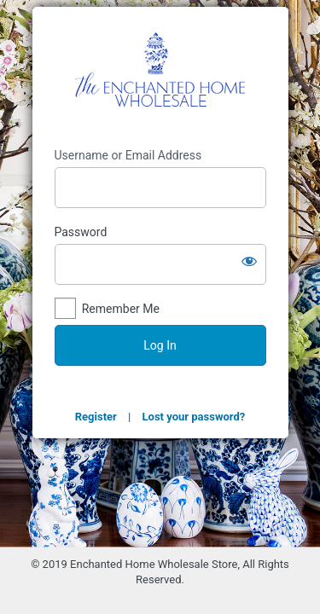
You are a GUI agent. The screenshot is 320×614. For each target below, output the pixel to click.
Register (96, 416)
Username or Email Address (128, 155)
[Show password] (249, 261)
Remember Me (121, 309)
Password (81, 232)
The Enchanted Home (160, 77)
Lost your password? (194, 416)
